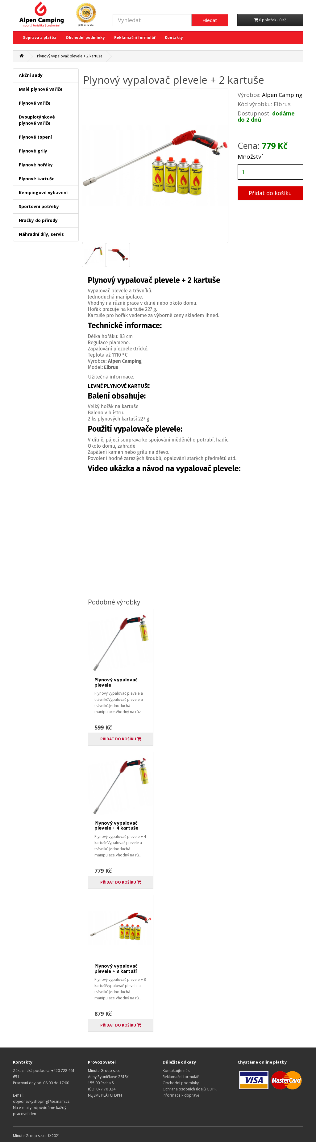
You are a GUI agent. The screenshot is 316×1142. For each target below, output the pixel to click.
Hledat (209, 20)
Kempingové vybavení (43, 192)
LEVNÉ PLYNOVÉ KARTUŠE (119, 386)
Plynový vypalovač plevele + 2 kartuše (69, 56)
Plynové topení (35, 137)
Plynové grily (33, 151)
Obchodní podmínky (85, 37)
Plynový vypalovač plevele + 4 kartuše (116, 825)
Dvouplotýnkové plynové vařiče (37, 120)
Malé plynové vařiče (41, 89)
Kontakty (174, 37)
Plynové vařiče (35, 103)
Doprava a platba (39, 37)
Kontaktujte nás (176, 1070)
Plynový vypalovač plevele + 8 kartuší (116, 968)
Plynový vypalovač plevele (116, 682)
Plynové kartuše (37, 179)
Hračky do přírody (38, 220)
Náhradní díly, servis (41, 234)
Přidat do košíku (270, 193)
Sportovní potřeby (39, 206)
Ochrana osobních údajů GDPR (190, 1089)
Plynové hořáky (36, 165)
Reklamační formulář (135, 37)
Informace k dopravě (181, 1095)
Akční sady (31, 75)
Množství (250, 156)
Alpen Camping (282, 94)
